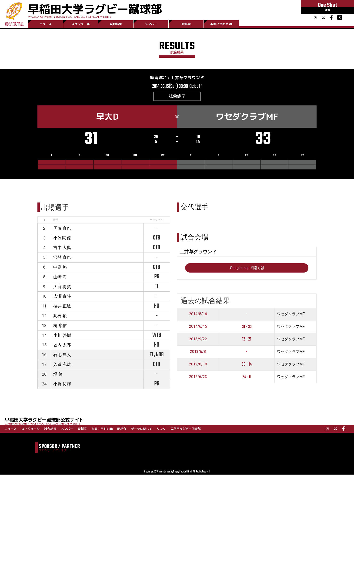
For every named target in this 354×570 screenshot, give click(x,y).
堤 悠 (58, 374)
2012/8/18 (198, 364)
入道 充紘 (62, 364)
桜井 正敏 (62, 306)
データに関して (141, 429)
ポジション (157, 220)
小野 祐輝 (62, 383)
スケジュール (81, 24)
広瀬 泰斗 (62, 296)
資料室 (186, 24)
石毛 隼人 (62, 354)
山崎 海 (60, 276)
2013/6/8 (198, 351)
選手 (56, 220)
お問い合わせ (221, 24)
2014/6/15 (198, 326)
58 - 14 (247, 364)
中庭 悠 (60, 267)
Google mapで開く (247, 268)
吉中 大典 (62, 247)
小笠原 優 (62, 238)
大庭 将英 (62, 286)
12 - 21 (246, 339)
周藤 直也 (62, 228)
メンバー (151, 24)
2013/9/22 (198, 339)
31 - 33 (247, 326)
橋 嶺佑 (60, 325)
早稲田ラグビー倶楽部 (185, 429)
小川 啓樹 (62, 335)
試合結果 (116, 24)
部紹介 (121, 429)
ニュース (46, 24)
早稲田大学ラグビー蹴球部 (95, 9)
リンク (161, 429)
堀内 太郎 (62, 344)
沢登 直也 (62, 257)
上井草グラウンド (187, 78)
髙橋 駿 (60, 315)
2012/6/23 (198, 376)
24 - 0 (246, 377)
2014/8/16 (198, 314)
